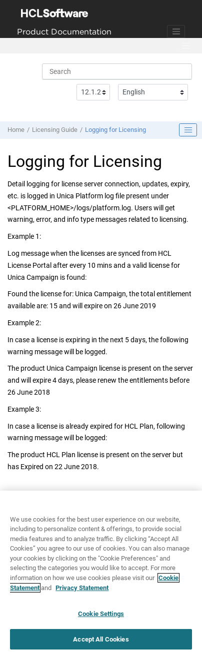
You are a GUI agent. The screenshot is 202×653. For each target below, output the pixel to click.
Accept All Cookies (100, 642)
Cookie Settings (101, 617)
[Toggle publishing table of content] (188, 129)
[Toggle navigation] (176, 31)
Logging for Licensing (115, 129)
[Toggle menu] (185, 45)
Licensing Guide (55, 129)
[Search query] (117, 71)
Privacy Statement (82, 591)
